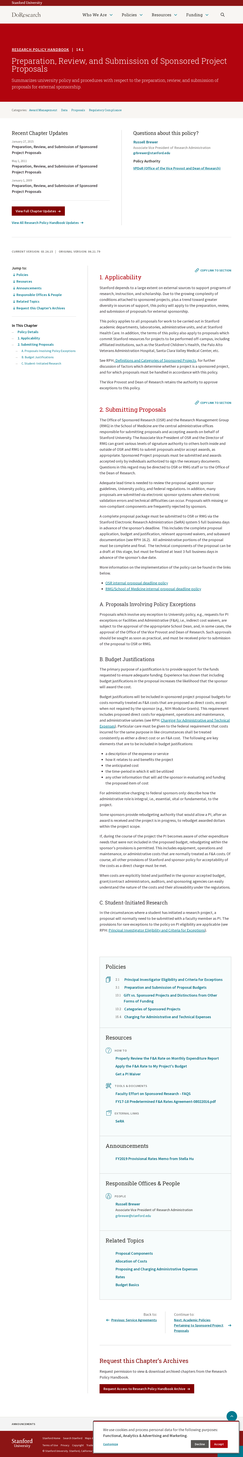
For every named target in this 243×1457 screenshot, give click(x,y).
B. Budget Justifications (38, 357)
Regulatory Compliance (105, 110)
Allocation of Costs (131, 1261)
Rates (120, 1276)
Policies (129, 14)
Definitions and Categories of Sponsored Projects (155, 360)
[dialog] (166, 1437)
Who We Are (94, 14)
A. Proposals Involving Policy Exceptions (49, 351)
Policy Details (28, 332)
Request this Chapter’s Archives (40, 308)
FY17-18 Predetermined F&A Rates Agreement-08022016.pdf (165, 1101)
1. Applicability (29, 338)
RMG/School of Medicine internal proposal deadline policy (153, 588)
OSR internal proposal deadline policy (136, 582)
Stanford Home (51, 1438)
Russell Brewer (145, 141)
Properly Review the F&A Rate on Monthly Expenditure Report (167, 1058)
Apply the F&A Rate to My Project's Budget (151, 1066)
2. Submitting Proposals (36, 344)
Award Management (43, 110)
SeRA (119, 1121)
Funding (194, 14)
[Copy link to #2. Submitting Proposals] (213, 402)
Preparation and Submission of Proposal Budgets (165, 987)
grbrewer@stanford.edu (151, 153)
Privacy (65, 1445)
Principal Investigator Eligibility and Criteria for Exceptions (157, 930)
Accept (219, 1444)
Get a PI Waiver (128, 1073)
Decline (200, 1444)
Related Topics (27, 301)
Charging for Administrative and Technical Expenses (167, 1016)
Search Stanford (72, 1438)
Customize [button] (110, 1444)
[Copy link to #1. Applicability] (213, 270)
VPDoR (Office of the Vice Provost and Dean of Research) (177, 168)
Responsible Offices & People (39, 294)
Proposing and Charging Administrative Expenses (156, 1268)
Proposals (78, 110)
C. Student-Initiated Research (41, 363)
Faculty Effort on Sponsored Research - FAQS (153, 1093)
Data (64, 110)
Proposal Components (134, 1253)
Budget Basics (127, 1284)
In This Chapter (24, 325)
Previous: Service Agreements (131, 1320)
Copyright (78, 1445)
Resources (161, 14)
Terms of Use (50, 1445)
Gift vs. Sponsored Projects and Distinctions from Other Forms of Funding (170, 998)
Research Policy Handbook (40, 49)
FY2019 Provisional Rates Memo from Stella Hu (154, 1158)
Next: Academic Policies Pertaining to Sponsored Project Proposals (202, 1325)
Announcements (29, 288)
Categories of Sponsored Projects (152, 1008)
